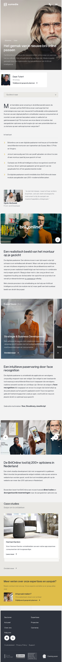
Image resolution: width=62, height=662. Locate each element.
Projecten (35, 622)
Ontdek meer (9, 568)
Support (32, 645)
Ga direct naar (12, 94)
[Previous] (5, 437)
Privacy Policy (21, 645)
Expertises (35, 617)
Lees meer (10, 554)
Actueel (7, 622)
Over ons (7, 628)
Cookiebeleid (9, 645)
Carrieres (34, 628)
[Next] (55, 437)
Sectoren (8, 617)
